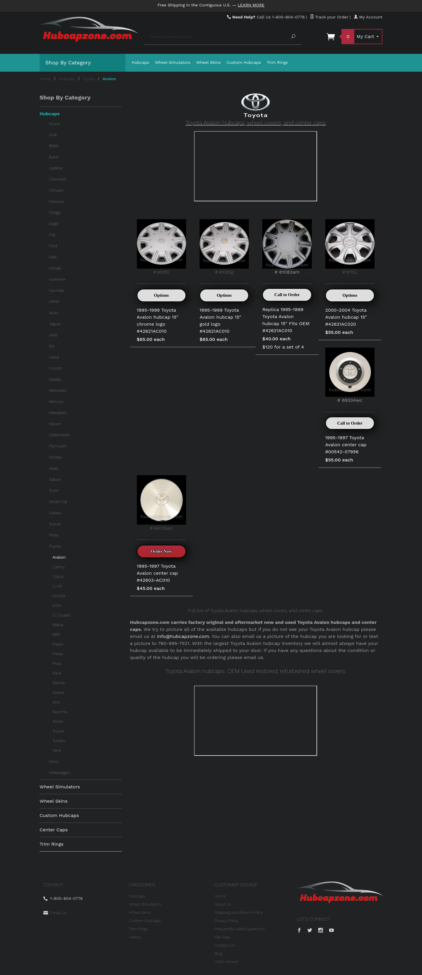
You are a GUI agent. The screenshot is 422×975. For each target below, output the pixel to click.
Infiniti (54, 301)
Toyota (89, 78)
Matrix (57, 624)
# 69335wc (161, 503)
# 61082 (161, 246)
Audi (53, 134)
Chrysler (56, 190)
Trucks (58, 731)
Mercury (56, 401)
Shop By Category (68, 62)
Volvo (54, 761)
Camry (58, 566)
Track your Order (329, 17)
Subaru (55, 512)
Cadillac (56, 168)
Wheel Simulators (172, 62)
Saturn (55, 479)
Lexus (54, 357)
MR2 (56, 634)
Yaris (56, 750)
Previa (57, 653)
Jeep (53, 334)
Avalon (59, 557)
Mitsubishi (58, 412)
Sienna (58, 682)
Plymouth (58, 446)
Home (45, 78)
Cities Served (226, 961)
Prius (56, 663)
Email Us (58, 912)
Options (161, 295)
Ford (53, 245)
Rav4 (56, 673)
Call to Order (287, 294)
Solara (58, 692)
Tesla (53, 535)
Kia (51, 346)
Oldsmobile (59, 434)
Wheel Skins (208, 62)
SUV (56, 702)
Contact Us (224, 945)
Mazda (55, 379)
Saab (53, 468)
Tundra (58, 740)
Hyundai (56, 290)
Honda (55, 268)
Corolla (58, 595)
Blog (218, 953)
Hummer (57, 279)
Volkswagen (59, 772)
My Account (368, 17)
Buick (54, 157)
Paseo (57, 644)
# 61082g (224, 246)
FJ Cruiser (61, 615)
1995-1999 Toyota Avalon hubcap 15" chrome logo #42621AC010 (157, 320)
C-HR (57, 586)
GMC (53, 257)
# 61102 (350, 246)
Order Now (161, 551)
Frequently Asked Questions (240, 928)
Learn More (251, 5)
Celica (57, 576)
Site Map (222, 937)
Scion (54, 490)
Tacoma (59, 711)
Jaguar (55, 323)
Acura (54, 123)
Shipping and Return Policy (239, 912)
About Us (223, 904)
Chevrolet (57, 179)
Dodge (55, 212)
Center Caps (54, 829)
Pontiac (55, 457)
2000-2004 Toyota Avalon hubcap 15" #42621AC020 (346, 317)
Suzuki (55, 523)
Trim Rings (277, 62)
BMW (53, 145)
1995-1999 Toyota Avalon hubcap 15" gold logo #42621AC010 (220, 320)
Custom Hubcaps (244, 62)
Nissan (55, 423)
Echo (57, 605)
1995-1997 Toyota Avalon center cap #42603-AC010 (157, 573)
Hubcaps (140, 62)
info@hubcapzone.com (183, 636)
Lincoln (55, 368)
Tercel (57, 721)
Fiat (52, 234)
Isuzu (53, 312)
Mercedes (58, 390)
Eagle (54, 223)
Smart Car (58, 501)
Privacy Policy (227, 920)
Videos (135, 937)
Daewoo (56, 201)
